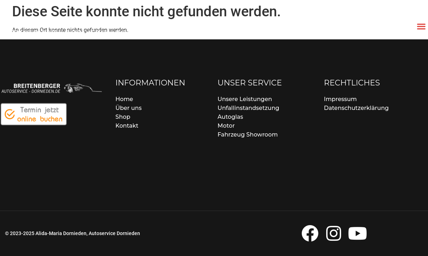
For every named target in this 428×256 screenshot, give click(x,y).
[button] (421, 26)
